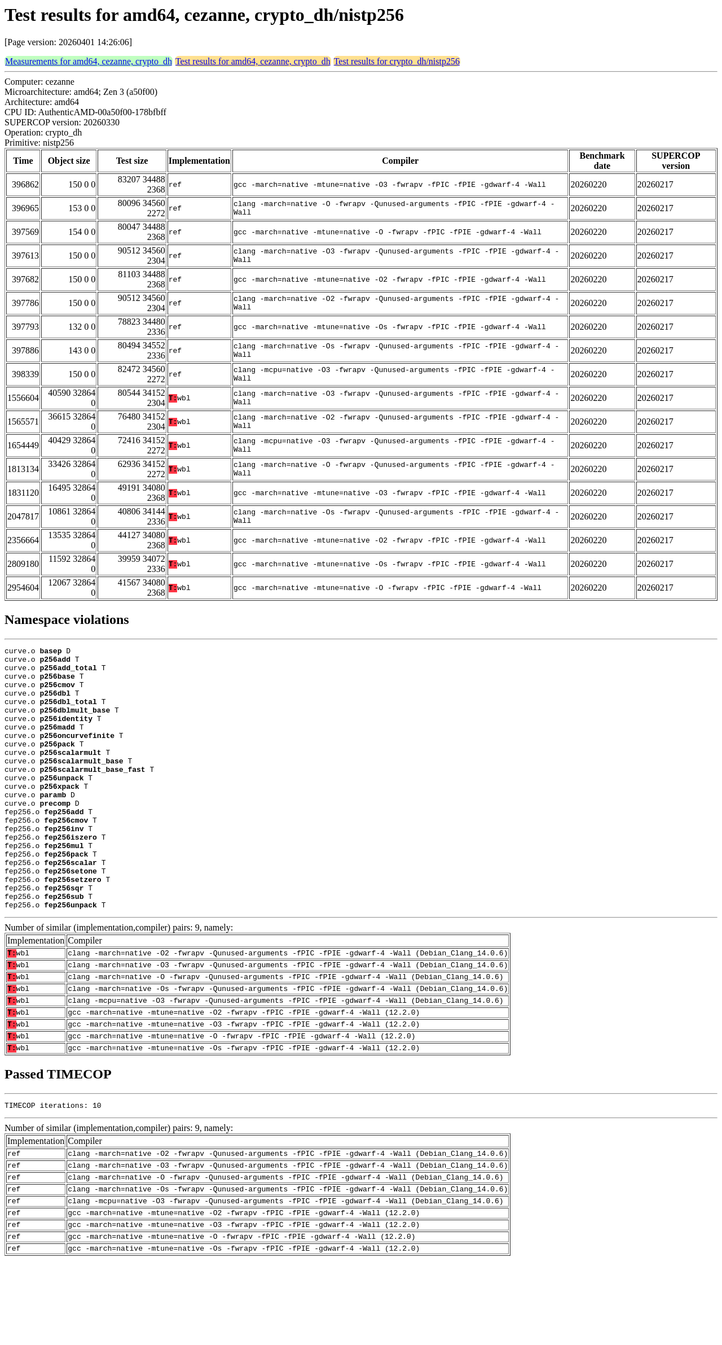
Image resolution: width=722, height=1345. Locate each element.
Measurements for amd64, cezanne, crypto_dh (88, 61)
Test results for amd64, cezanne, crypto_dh (253, 61)
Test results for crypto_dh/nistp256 (397, 61)
